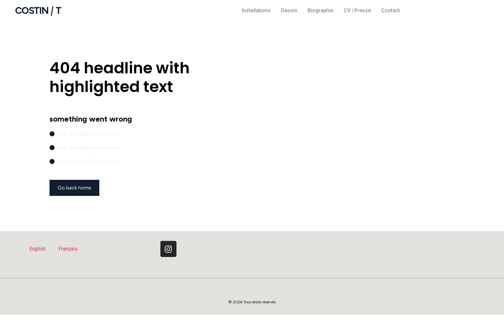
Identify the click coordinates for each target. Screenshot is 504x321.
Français (68, 249)
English (37, 249)
